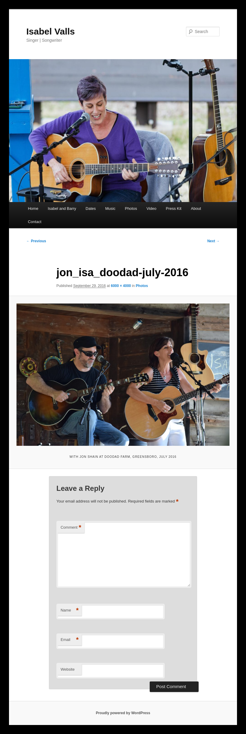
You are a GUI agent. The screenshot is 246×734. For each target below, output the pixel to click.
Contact (34, 221)
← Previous (36, 241)
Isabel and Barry (62, 208)
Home (33, 208)
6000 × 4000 (121, 286)
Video (151, 208)
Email (70, 640)
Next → (213, 241)
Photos (131, 208)
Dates (91, 208)
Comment (71, 527)
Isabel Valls (50, 31)
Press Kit (174, 208)
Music (110, 208)
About (196, 208)
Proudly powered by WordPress (123, 713)
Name (70, 610)
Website (68, 669)
